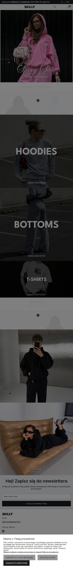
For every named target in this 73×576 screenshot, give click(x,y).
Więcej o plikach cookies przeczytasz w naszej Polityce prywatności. (31, 552)
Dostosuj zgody (47, 558)
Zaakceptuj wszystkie (16, 563)
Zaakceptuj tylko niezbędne (19, 558)
